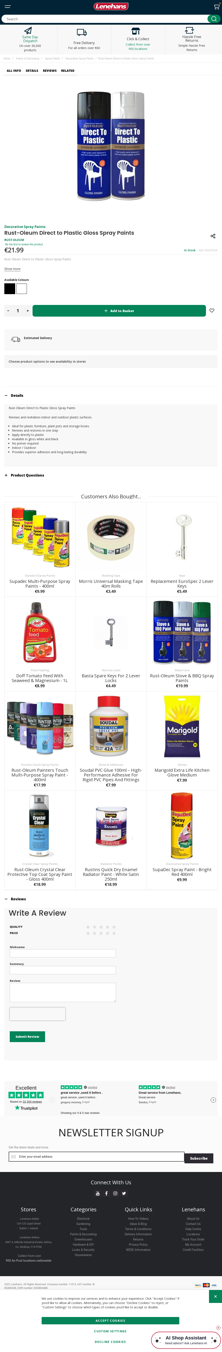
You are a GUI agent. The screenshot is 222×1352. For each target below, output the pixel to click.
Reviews (18, 894)
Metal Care (182, 665)
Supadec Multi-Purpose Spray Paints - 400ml (40, 579)
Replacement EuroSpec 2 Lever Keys (182, 579)
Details (17, 391)
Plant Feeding (40, 665)
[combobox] (111, 19)
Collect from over (29, 1249)
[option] (9, 288)
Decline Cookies (110, 1342)
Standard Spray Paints (40, 571)
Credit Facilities (193, 1243)
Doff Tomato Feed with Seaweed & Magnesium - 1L (40, 673)
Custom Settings (110, 1331)
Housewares (83, 1248)
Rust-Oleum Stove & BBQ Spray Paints (182, 673)
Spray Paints (52, 58)
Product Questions (27, 470)
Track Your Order (193, 1233)
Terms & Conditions (138, 1222)
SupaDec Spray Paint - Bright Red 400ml (182, 867)
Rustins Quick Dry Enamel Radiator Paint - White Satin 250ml (111, 869)
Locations (193, 1227)
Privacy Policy (138, 1238)
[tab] (111, 391)
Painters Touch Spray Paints (40, 760)
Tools (83, 1222)
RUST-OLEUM (14, 240)
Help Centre (193, 1222)
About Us (193, 1212)
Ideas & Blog (138, 1217)
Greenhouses (83, 1233)
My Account (193, 1238)
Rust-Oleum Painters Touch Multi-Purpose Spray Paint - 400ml (39, 770)
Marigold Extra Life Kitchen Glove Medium (182, 768)
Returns (138, 1233)
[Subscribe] (198, 1152)
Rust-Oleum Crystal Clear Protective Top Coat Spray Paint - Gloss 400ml (39, 869)
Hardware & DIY (83, 1238)
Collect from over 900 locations (138, 46)
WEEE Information (138, 1243)
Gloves (182, 760)
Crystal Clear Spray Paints (40, 859)
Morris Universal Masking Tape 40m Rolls (111, 579)
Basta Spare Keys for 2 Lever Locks (111, 673)
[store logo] (111, 6)
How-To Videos (138, 1212)
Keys (182, 571)
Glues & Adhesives (111, 760)
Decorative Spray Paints (79, 58)
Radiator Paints (111, 859)
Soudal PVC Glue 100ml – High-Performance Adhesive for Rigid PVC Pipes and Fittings (111, 770)
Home (6, 58)
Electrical (83, 1212)
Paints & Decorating (27, 58)
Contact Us (193, 1217)
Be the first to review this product (24, 244)
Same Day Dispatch (30, 39)
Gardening (83, 1217)
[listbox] (111, 289)
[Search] (213, 19)
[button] (8, 311)
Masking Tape (111, 571)
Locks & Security (83, 1243)
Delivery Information (138, 1227)
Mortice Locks (111, 665)
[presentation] (37, 1009)
